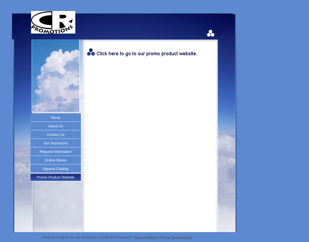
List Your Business (178, 237)
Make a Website (146, 237)
